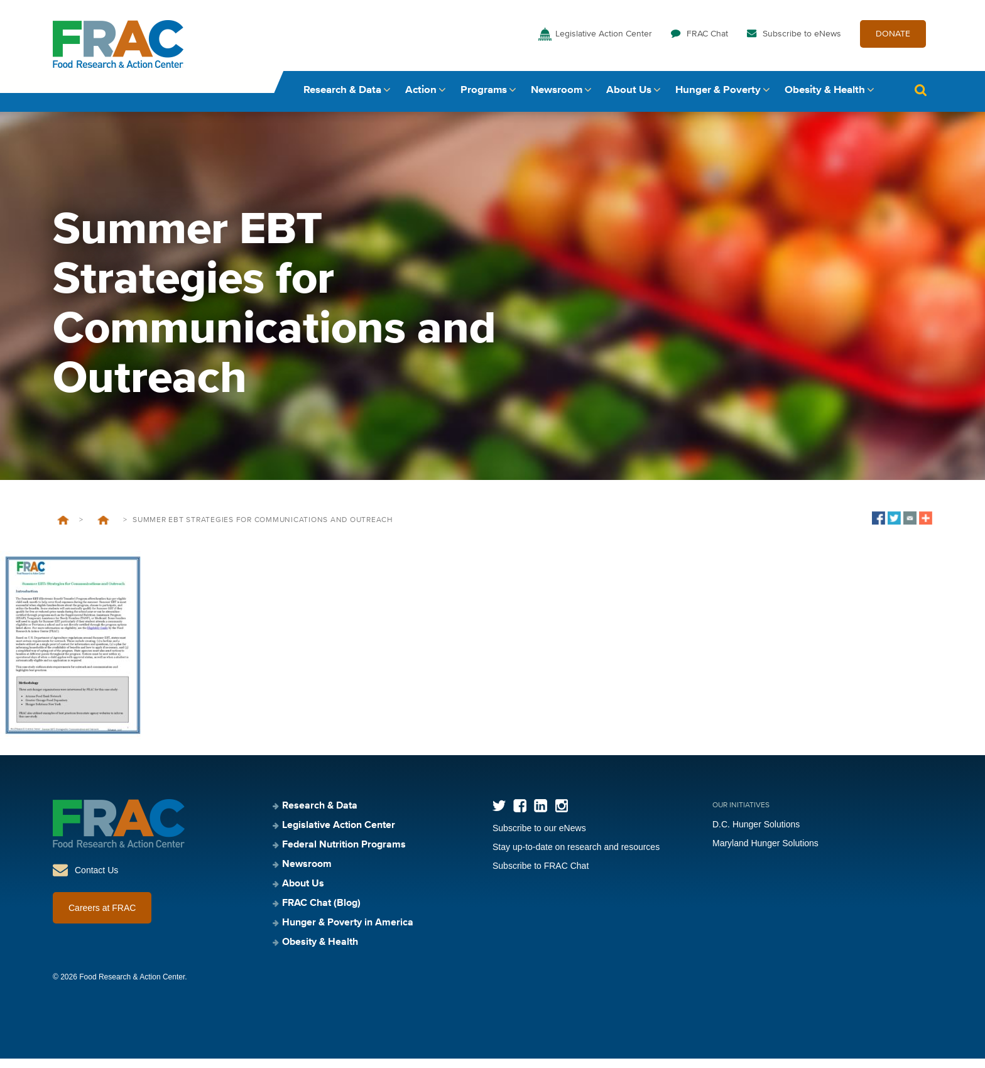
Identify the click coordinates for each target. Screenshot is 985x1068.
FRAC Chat (707, 42)
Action (421, 99)
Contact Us (96, 880)
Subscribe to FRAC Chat (541, 875)
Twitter (499, 815)
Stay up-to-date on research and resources (576, 856)
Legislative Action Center (603, 42)
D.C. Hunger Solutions (756, 834)
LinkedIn (540, 815)
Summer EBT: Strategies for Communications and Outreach (103, 529)
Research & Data (342, 99)
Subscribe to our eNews (539, 837)
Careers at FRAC (102, 917)
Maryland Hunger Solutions (765, 852)
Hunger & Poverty (718, 99)
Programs (483, 99)
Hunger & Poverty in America (347, 932)
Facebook (519, 815)
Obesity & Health (825, 99)
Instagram (561, 815)
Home (63, 529)
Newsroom (556, 99)
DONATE (893, 42)
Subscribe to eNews (802, 42)
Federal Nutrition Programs (344, 854)
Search (920, 99)
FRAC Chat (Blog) (321, 913)
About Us (628, 99)
